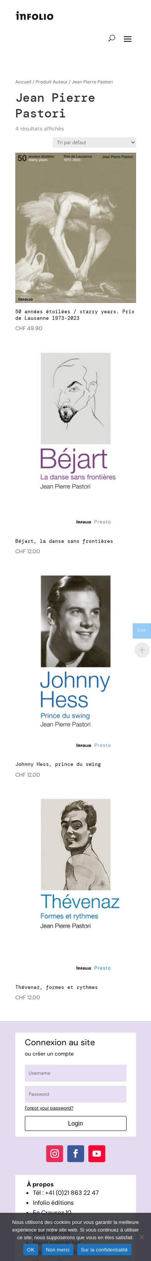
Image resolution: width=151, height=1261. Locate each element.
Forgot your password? (49, 1108)
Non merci (58, 1250)
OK (30, 1250)
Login (75, 1123)
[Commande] (94, 142)
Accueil (23, 82)
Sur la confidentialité (104, 1250)
